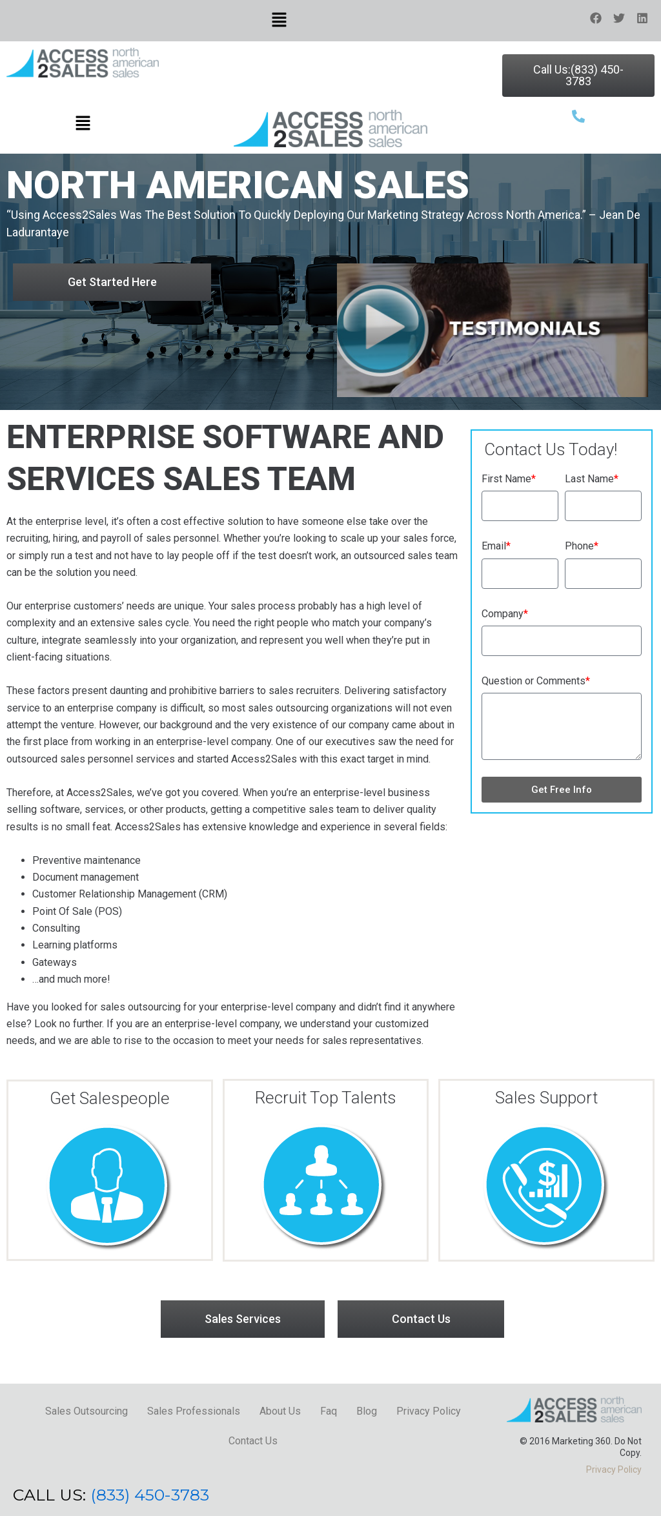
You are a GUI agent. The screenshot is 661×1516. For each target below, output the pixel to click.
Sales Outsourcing (86, 1411)
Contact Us (253, 1441)
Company (505, 614)
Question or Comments (536, 681)
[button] (279, 20)
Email (496, 546)
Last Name (591, 479)
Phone (581, 546)
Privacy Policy (428, 1411)
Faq (328, 1411)
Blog (366, 1411)
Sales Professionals (193, 1411)
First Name (509, 479)
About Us (280, 1411)
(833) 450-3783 (149, 1494)
